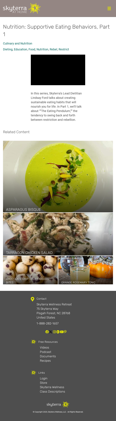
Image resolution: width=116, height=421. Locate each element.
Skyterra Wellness (52, 387)
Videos (44, 347)
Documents (48, 356)
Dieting (8, 49)
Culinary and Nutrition (17, 43)
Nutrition (42, 49)
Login (43, 378)
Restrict (64, 49)
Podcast (45, 352)
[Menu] (109, 8)
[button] (47, 332)
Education (20, 49)
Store (43, 383)
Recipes (45, 360)
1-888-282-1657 (48, 323)
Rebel (53, 49)
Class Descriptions (52, 391)
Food (32, 49)
